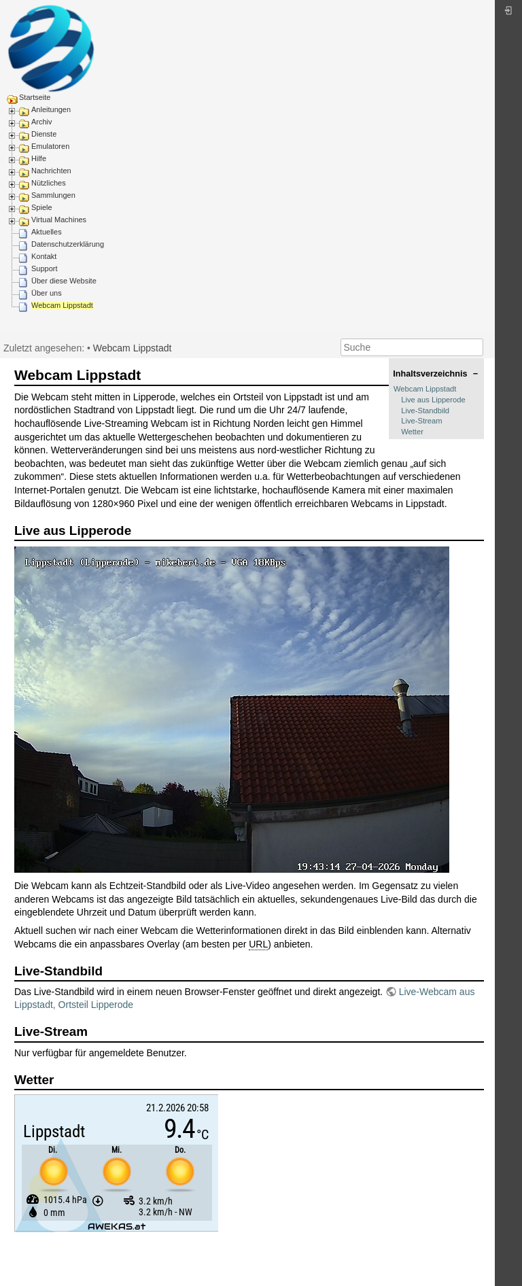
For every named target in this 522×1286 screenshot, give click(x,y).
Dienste (43, 134)
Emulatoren (50, 146)
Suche (476, 347)
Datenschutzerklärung (67, 244)
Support (44, 268)
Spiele (41, 207)
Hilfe (38, 158)
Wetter (412, 432)
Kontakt (43, 256)
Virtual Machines (58, 219)
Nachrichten (51, 171)
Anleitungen (51, 109)
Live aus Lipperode (433, 400)
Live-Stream (421, 421)
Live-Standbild (425, 410)
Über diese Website (64, 281)
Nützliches (48, 183)
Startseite (34, 97)
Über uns (46, 293)
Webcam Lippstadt (62, 305)
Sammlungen (53, 195)
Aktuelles (46, 232)
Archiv (41, 122)
